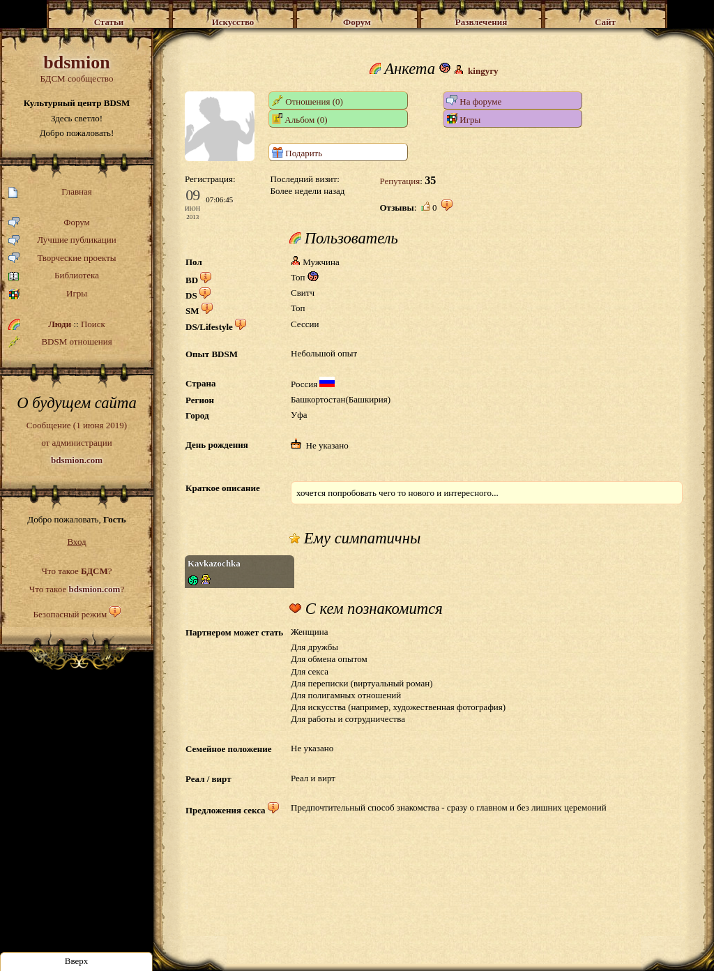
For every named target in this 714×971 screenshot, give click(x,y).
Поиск (93, 324)
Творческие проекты (62, 258)
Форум (49, 223)
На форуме (473, 101)
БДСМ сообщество (76, 68)
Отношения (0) (307, 101)
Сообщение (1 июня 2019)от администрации (76, 442)
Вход (76, 541)
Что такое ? (76, 571)
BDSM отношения (60, 341)
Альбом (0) (300, 119)
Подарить (297, 152)
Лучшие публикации (62, 240)
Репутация (399, 181)
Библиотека (53, 276)
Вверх (77, 961)
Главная (50, 192)
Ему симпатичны (354, 538)
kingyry (483, 71)
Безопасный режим (70, 614)
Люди (59, 324)
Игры (47, 294)
